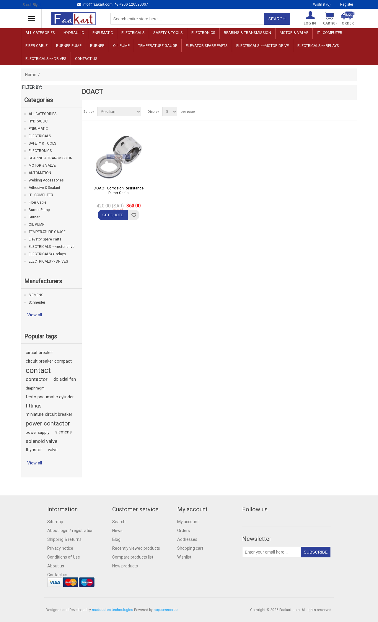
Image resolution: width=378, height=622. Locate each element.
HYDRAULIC (73, 32)
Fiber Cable (36, 45)
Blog (116, 539)
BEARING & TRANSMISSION (247, 32)
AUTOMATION (40, 173)
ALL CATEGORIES (40, 32)
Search (119, 521)
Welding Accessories (46, 180)
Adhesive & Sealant (44, 188)
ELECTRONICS (203, 32)
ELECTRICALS (133, 32)
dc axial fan (64, 379)
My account (188, 521)
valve (53, 449)
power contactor (48, 423)
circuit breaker (39, 352)
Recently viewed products (136, 548)
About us (55, 566)
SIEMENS (36, 295)
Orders (183, 530)
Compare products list (132, 557)
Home (30, 74)
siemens (63, 432)
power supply (37, 432)
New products (125, 566)
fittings (34, 406)
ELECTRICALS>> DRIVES (45, 58)
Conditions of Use (63, 557)
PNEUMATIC (102, 32)
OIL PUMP (121, 45)
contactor (37, 379)
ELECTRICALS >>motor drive (262, 45)
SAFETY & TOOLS (168, 32)
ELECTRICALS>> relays (318, 45)
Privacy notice (60, 548)
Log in (310, 23)
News (117, 530)
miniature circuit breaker (49, 414)
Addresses (187, 539)
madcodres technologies (112, 610)
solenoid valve (41, 441)
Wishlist (184, 557)
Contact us (86, 58)
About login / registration (70, 530)
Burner (97, 45)
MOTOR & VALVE (294, 32)
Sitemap (55, 521)
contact (38, 370)
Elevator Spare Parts (207, 45)
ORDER (348, 23)
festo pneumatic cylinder (50, 397)
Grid (341, 111)
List (351, 111)
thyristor (34, 449)
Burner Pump (69, 45)
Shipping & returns (64, 539)
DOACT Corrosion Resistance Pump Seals (119, 190)
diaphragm (35, 388)
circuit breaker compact (49, 361)
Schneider (37, 302)
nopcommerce (165, 610)
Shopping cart (190, 548)
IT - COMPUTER (329, 32)
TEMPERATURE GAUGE (157, 45)
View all (34, 314)
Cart (330, 23)
